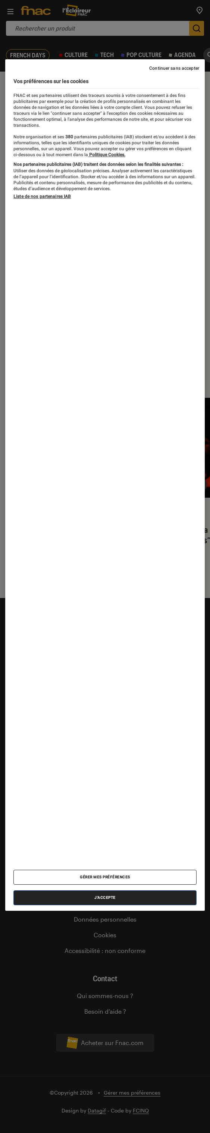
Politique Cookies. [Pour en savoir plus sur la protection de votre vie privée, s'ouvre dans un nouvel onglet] (106, 154)
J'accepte (105, 898)
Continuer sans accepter (174, 68)
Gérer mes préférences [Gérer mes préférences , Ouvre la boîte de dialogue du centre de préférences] (105, 877)
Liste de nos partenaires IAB (42, 196)
